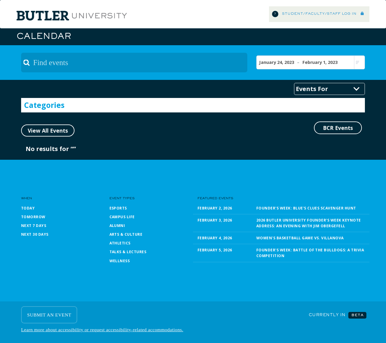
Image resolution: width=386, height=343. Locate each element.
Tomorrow (33, 216)
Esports (118, 208)
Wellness (119, 260)
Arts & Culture (126, 234)
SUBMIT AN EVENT (49, 314)
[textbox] (134, 62)
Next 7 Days (33, 225)
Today (28, 208)
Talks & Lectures (128, 251)
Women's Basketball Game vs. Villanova (300, 238)
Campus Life (122, 216)
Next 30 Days (35, 234)
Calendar (43, 37)
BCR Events (338, 127)
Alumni (117, 225)
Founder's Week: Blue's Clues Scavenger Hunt (306, 208)
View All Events (48, 130)
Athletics (120, 243)
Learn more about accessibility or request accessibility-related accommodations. (102, 329)
